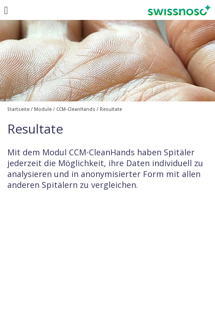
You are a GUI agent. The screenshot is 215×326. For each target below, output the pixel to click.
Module (43, 109)
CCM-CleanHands (75, 109)
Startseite (18, 109)
